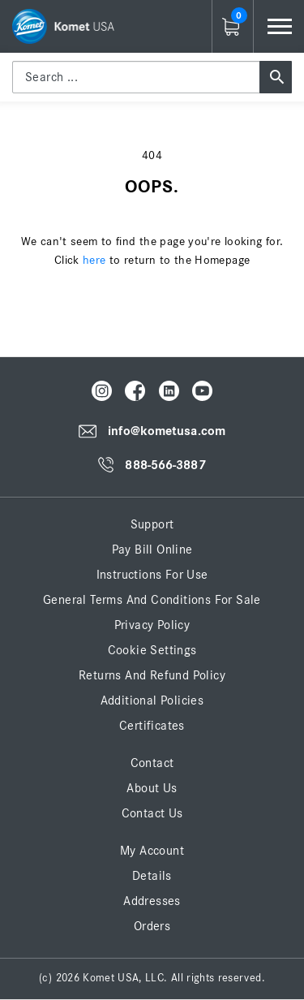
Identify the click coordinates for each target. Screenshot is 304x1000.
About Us (151, 788)
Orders (152, 926)
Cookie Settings (152, 650)
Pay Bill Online (152, 549)
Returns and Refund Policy (152, 675)
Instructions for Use (152, 574)
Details (152, 875)
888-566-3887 (165, 465)
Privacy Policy (152, 625)
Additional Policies (152, 700)
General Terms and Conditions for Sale (152, 599)
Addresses (152, 900)
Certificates (152, 725)
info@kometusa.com (166, 431)
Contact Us (152, 813)
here (94, 260)
